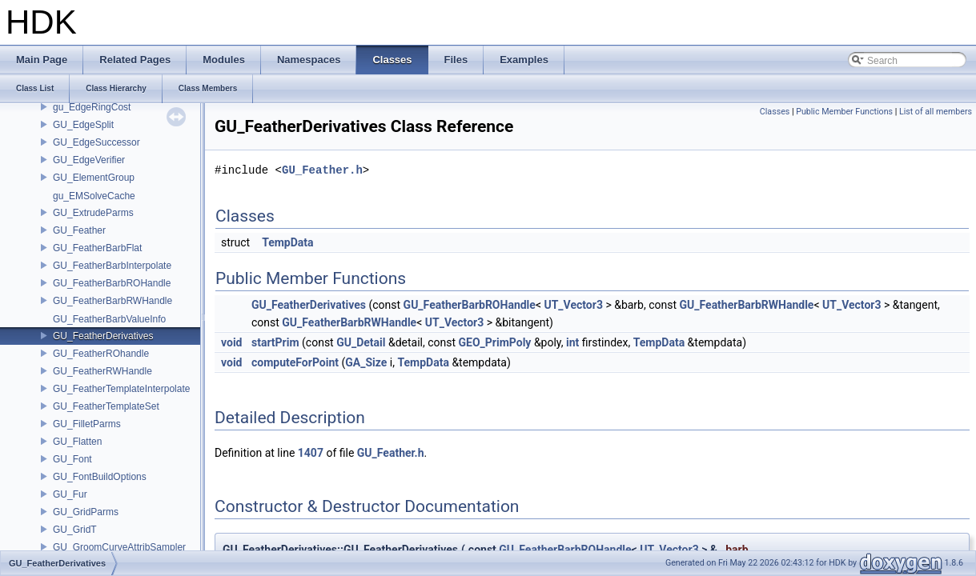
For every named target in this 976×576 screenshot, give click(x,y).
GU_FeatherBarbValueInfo (109, 319)
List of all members (935, 111)
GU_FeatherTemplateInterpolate (121, 388)
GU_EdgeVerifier (89, 160)
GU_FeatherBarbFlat (97, 248)
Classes (774, 111)
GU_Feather (79, 230)
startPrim (275, 342)
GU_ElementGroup (94, 177)
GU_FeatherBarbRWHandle (112, 300)
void (231, 342)
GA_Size (366, 362)
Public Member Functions (844, 111)
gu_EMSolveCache (94, 196)
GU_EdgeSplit (83, 124)
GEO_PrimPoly (495, 342)
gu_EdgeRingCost (92, 107)
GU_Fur (70, 494)
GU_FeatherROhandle (101, 353)
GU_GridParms (85, 512)
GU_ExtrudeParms (93, 212)
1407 (310, 452)
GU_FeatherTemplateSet (106, 406)
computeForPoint (295, 362)
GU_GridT (75, 529)
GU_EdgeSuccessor (96, 142)
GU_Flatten (77, 441)
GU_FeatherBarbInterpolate (112, 265)
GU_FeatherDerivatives (103, 336)
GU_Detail (360, 342)
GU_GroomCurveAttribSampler (119, 547)
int (572, 342)
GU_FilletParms (87, 424)
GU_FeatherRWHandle (102, 371)
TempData (287, 242)
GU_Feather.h (322, 170)
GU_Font (72, 459)
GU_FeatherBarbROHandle (112, 283)
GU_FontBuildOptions (100, 476)
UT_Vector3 (573, 304)
